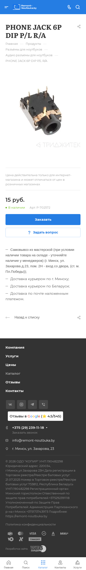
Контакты (15, 391)
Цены (11, 365)
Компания (15, 347)
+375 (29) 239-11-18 (28, 427)
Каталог (13, 373)
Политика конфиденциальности (31, 524)
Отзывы (13, 382)
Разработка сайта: (17, 548)
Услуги (12, 356)
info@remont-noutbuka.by (33, 440)
